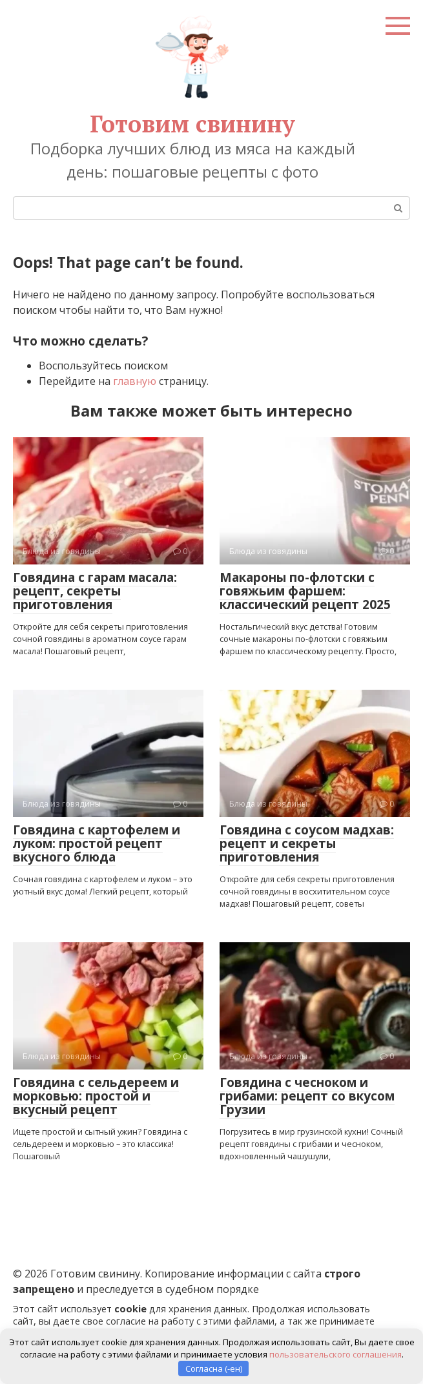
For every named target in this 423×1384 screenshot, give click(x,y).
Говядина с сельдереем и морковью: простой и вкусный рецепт (96, 1096)
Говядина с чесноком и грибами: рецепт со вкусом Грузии (307, 1096)
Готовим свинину (192, 123)
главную (134, 381)
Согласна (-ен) (213, 1368)
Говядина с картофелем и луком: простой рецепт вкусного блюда (96, 843)
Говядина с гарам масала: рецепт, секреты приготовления (95, 591)
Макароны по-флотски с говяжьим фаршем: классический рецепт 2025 (305, 591)
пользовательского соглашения (335, 1353)
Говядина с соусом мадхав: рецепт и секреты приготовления (307, 843)
